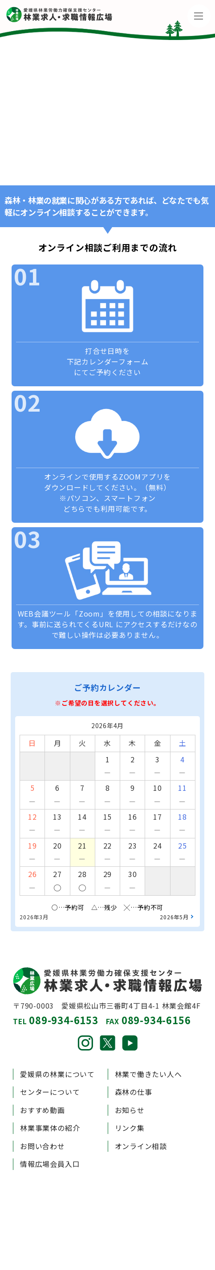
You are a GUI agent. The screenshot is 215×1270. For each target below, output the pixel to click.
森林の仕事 (133, 1092)
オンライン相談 (141, 1146)
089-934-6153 (63, 1020)
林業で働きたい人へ (148, 1074)
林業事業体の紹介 (50, 1128)
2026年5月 (174, 917)
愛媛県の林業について (57, 1074)
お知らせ (130, 1110)
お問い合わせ (42, 1146)
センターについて (50, 1092)
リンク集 (130, 1128)
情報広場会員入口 (50, 1164)
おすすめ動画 (42, 1110)
